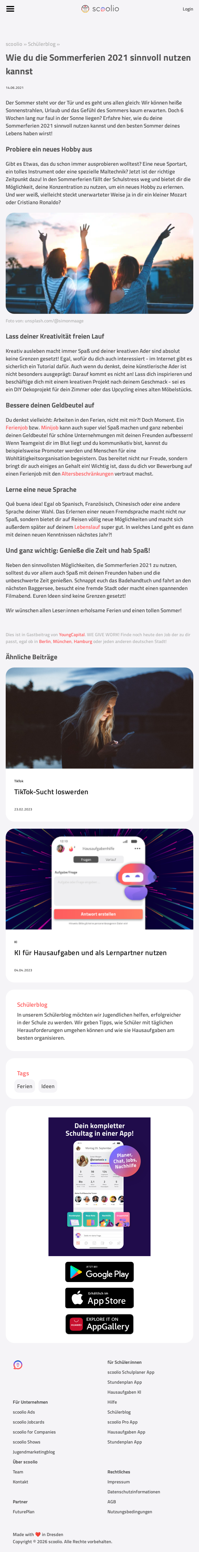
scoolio (14, 44)
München (62, 641)
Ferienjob (17, 427)
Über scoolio (25, 1461)
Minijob (49, 427)
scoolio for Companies (34, 1431)
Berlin (45, 641)
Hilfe (112, 1402)
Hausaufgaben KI (124, 1392)
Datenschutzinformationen (133, 1491)
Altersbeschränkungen (87, 473)
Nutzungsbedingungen (129, 1511)
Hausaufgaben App (126, 1431)
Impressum (118, 1481)
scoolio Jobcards (28, 1421)
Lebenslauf (87, 527)
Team (18, 1471)
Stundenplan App (124, 1382)
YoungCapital (72, 634)
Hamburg (83, 641)
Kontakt (20, 1481)
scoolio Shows (26, 1441)
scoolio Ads (24, 1411)
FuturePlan (23, 1511)
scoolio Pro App (122, 1421)
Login (188, 8)
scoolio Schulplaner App (131, 1372)
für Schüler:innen (124, 1362)
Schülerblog (42, 44)
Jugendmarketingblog (34, 1451)
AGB (111, 1501)
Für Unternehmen (30, 1402)
